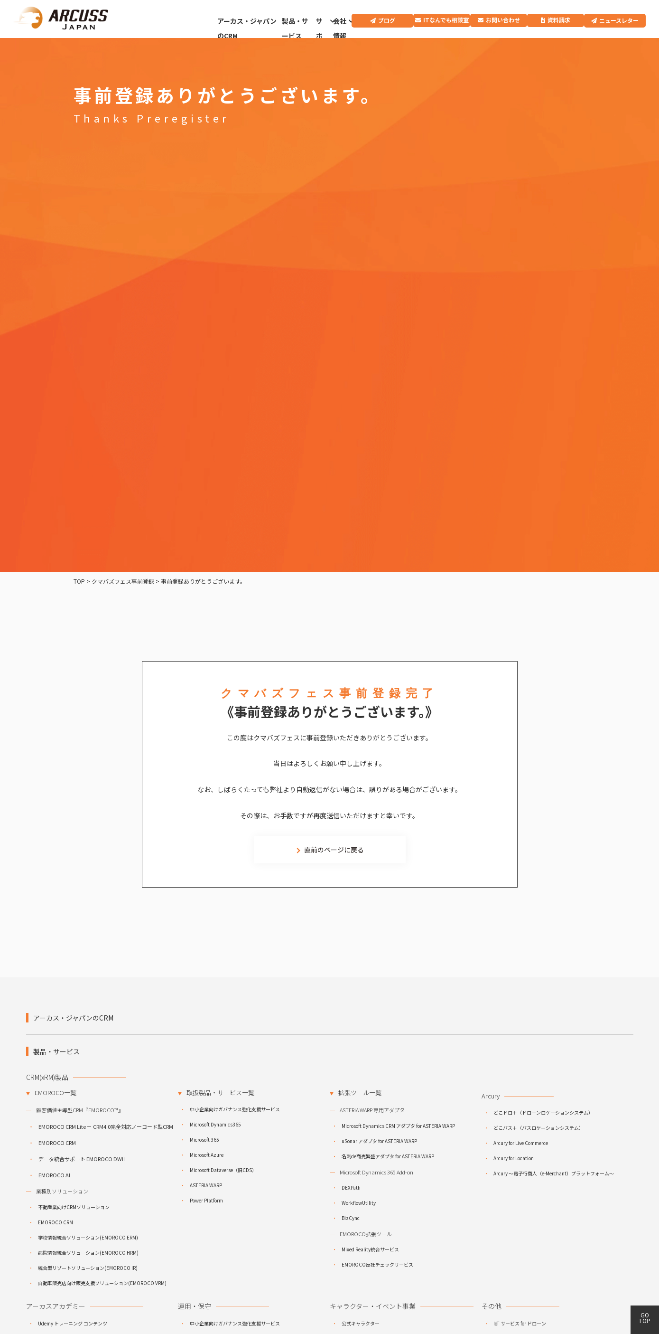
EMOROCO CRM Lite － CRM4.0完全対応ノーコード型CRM (105, 1126)
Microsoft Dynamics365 (215, 1124)
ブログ (386, 20)
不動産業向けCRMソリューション (74, 1207)
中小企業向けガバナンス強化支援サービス (235, 1109)
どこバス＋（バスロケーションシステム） (538, 1127)
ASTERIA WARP (206, 1185)
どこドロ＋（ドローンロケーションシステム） (543, 1112)
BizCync (351, 1217)
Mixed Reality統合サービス (370, 1249)
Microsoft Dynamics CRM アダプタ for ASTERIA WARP (398, 1125)
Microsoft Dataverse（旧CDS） (223, 1169)
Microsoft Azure (206, 1154)
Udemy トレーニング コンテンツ (72, 1323)
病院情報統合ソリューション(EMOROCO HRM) (88, 1252)
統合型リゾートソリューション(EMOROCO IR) (88, 1267)
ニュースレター (619, 20)
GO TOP (645, 1318)
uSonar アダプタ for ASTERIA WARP (379, 1141)
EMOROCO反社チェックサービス (377, 1264)
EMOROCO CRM (57, 1142)
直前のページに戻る (334, 849)
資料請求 (559, 20)
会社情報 (339, 28)
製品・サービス (295, 28)
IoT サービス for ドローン (519, 1323)
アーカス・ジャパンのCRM (247, 28)
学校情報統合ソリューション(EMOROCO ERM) (88, 1237)
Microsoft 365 (204, 1139)
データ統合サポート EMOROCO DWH (82, 1159)
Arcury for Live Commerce (520, 1142)
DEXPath (351, 1187)
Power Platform (206, 1200)
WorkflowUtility (359, 1202)
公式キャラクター (361, 1323)
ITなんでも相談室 (446, 20)
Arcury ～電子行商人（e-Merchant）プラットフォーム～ (553, 1173)
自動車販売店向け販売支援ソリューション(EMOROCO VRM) (102, 1283)
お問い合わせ (503, 20)
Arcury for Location (513, 1158)
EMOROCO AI (54, 1175)
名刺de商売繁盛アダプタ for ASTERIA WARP (388, 1156)
